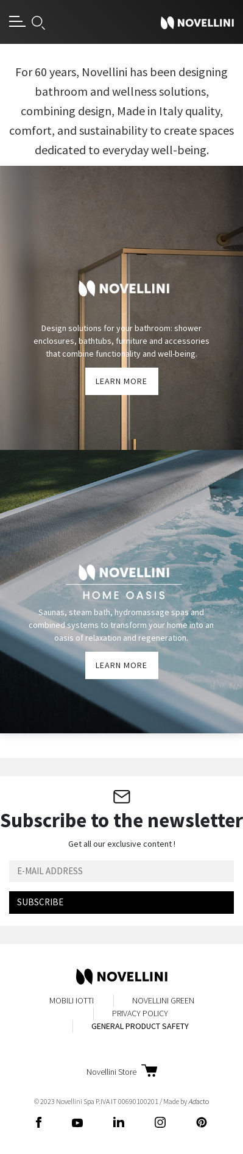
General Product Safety (140, 1025)
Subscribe (40, 902)
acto (198, 1101)
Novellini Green (163, 1000)
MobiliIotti (71, 1000)
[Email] (121, 871)
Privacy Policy (140, 1013)
